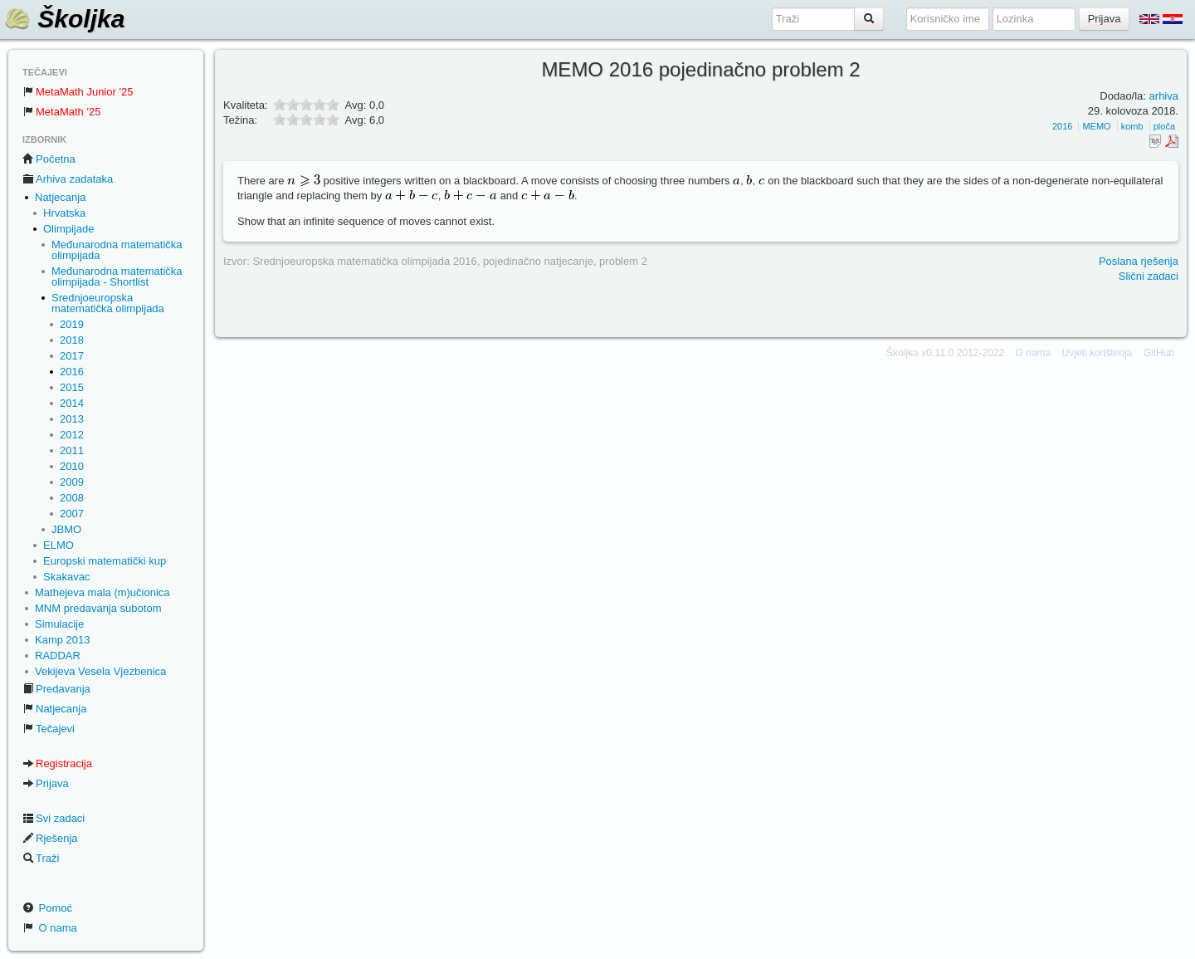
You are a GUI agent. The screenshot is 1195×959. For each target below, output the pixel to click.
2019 (72, 324)
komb (1132, 126)
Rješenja (50, 838)
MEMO (1096, 126)
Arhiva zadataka (67, 179)
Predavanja (56, 689)
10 (332, 119)
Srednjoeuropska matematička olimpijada (107, 303)
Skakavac (66, 576)
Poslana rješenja (1138, 261)
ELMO (58, 545)
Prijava (45, 783)
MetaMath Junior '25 (77, 92)
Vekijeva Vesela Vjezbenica (100, 671)
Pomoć (47, 908)
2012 (72, 434)
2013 (72, 419)
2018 (72, 340)
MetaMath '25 (61, 111)
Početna (49, 159)
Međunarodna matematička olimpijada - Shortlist (117, 276)
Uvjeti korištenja (1097, 353)
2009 (72, 482)
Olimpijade (68, 229)
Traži (40, 858)
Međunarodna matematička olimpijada (117, 250)
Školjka (64, 18)
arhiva (1163, 96)
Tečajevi (48, 728)
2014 (72, 403)
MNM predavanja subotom (98, 608)
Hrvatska (64, 213)
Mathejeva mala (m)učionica (102, 592)
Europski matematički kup (104, 561)
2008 (72, 498)
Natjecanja (60, 197)
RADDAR (57, 655)
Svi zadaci (53, 818)
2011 (72, 450)
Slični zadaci (1148, 276)
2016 (72, 371)
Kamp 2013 (62, 640)
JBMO (66, 529)
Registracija (57, 763)
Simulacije (59, 624)
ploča (1164, 126)
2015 (72, 387)
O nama (49, 928)
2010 (72, 466)
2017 (72, 356)
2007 (72, 513)
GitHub (1159, 353)
